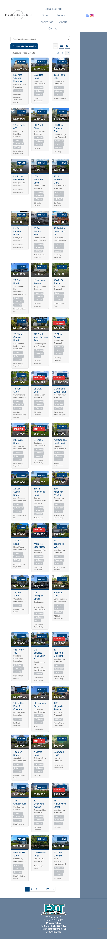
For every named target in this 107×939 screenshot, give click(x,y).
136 (47, 889)
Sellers (60, 15)
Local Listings (53, 8)
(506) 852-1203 (58, 926)
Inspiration (47, 22)
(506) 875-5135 (58, 929)
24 (63, 53)
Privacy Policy (53, 923)
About (63, 22)
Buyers (46, 15)
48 (68, 53)
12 (58, 53)
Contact (53, 28)
